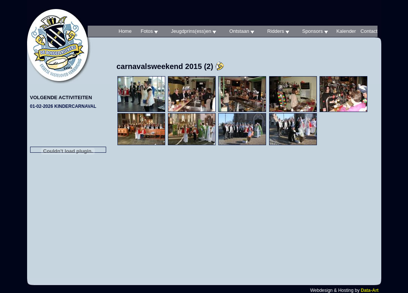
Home (125, 31)
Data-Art (369, 290)
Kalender (346, 31)
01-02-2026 (63, 106)
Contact (369, 31)
